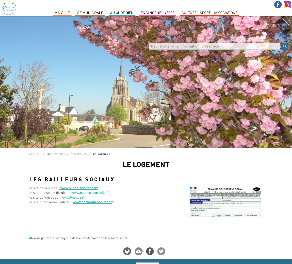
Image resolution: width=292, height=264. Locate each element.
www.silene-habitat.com (78, 187)
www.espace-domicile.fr (90, 192)
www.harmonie (85, 201)
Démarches (79, 154)
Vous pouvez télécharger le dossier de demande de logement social (80, 238)
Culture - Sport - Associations (209, 12)
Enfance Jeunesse (157, 12)
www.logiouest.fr (74, 197)
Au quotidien (122, 12)
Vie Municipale (90, 12)
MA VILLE (62, 12)
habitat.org (105, 201)
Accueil (35, 154)
